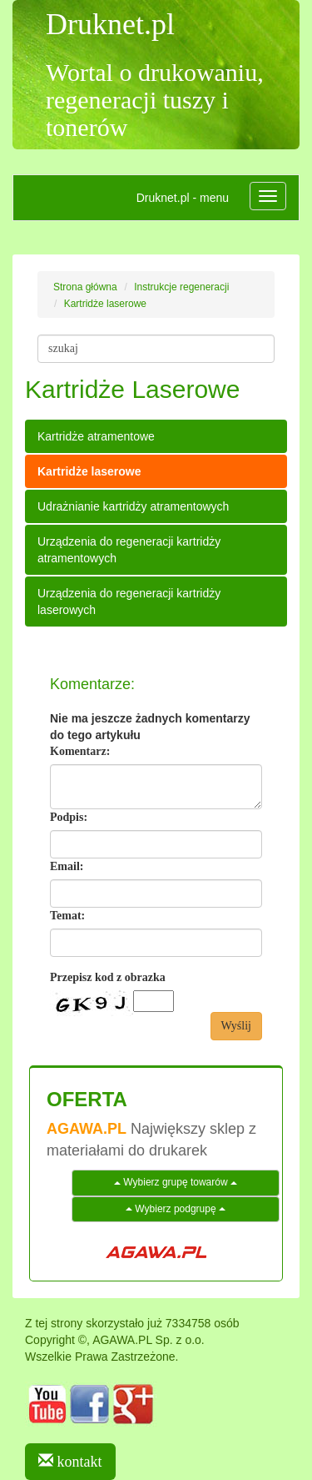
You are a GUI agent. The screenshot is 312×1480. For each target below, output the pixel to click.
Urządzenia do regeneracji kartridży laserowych (128, 601)
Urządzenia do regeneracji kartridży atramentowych (128, 550)
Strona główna (85, 287)
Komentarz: (80, 751)
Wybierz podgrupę (175, 1209)
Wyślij (236, 1025)
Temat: (67, 915)
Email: (66, 866)
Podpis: (68, 817)
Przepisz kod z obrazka (108, 977)
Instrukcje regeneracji (181, 287)
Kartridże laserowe (105, 304)
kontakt (70, 1461)
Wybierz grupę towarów (175, 1182)
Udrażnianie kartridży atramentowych (133, 506)
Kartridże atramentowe (96, 436)
